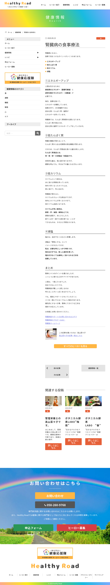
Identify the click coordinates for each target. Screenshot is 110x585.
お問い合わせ (55, 496)
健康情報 (66, 5)
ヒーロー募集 (100, 5)
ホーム (43, 5)
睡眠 (6, 102)
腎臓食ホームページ (52, 323)
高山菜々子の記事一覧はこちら (70, 335)
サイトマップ (99, 575)
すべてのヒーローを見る (75, 346)
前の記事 (57, 368)
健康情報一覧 (93, 368)
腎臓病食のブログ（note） (55, 320)
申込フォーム (87, 5)
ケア (6, 116)
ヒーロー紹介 (54, 5)
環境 (6, 107)
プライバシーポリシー (86, 576)
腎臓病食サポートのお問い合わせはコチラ (61, 316)
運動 (6, 98)
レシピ (75, 5)
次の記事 (57, 375)
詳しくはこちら (53, 446)
